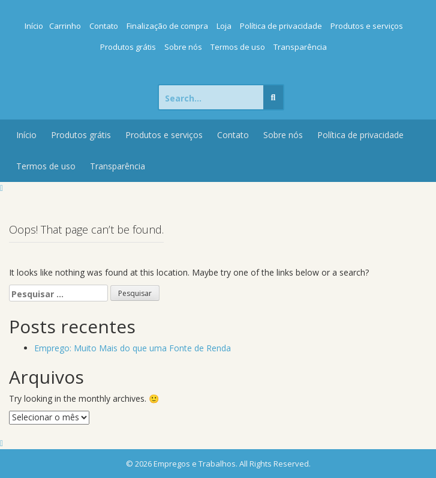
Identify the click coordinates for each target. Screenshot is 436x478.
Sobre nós (183, 46)
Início (34, 25)
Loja (224, 25)
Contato (103, 25)
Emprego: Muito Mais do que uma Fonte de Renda (132, 348)
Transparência (300, 46)
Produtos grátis (128, 46)
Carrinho (65, 25)
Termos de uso (238, 46)
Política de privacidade (281, 25)
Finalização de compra (167, 25)
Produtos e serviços (366, 25)
